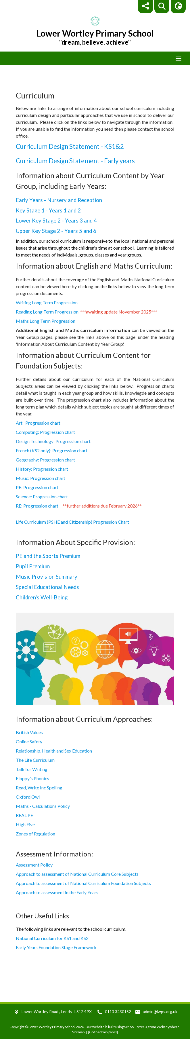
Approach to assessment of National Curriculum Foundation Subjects (83, 883)
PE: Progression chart (44, 487)
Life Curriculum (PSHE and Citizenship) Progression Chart (73, 522)
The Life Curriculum (35, 760)
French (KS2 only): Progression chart (54, 450)
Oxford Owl (28, 796)
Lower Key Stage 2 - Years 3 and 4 (56, 220)
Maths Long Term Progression (45, 321)
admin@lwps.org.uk (160, 1011)
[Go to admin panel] (103, 1032)
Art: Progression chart (43, 423)
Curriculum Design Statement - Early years (75, 161)
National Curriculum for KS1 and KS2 (52, 938)
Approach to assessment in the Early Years (57, 892)
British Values (29, 732)
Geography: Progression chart (49, 459)
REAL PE (24, 815)
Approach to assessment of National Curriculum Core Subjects (77, 874)
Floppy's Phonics (32, 778)
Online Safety (29, 741)
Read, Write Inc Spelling (39, 787)
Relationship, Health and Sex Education (54, 750)
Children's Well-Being (42, 597)
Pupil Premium (33, 566)
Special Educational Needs (47, 587)
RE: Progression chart (37, 505)
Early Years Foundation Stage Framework (56, 947)
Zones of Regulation (35, 833)
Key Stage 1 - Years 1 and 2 (48, 210)
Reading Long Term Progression (47, 311)
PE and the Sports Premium (48, 556)
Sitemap (78, 1032)
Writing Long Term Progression (47, 302)
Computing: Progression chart (47, 432)
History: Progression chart (49, 469)
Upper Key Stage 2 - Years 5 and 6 (56, 231)
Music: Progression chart (44, 478)
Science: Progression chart (46, 496)
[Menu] (95, 58)
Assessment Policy (34, 864)
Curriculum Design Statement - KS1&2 (70, 146)
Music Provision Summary (46, 576)
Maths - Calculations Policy (43, 806)
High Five (25, 824)
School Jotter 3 (135, 1027)
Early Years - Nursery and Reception (59, 200)
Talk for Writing (31, 769)
